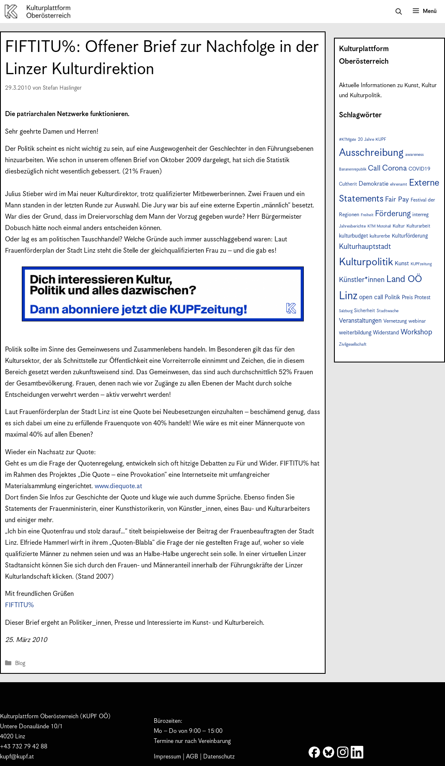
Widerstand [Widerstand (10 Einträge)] (386, 333)
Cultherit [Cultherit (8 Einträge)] (348, 184)
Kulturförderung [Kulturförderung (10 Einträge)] (410, 236)
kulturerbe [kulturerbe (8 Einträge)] (380, 236)
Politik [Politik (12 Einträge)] (392, 297)
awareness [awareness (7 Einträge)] (414, 154)
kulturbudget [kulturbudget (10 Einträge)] (353, 236)
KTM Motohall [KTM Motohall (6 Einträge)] (379, 226)
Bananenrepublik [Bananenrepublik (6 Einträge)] (352, 169)
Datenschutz (219, 756)
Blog (20, 663)
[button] (398, 12)
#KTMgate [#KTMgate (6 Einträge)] (347, 139)
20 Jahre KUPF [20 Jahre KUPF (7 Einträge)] (372, 139)
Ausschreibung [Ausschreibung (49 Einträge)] (371, 153)
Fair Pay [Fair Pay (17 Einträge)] (397, 200)
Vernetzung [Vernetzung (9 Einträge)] (395, 321)
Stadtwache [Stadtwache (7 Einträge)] (387, 310)
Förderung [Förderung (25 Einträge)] (393, 214)
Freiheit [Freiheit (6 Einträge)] (367, 215)
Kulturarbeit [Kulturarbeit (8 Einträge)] (418, 226)
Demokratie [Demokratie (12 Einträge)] (373, 184)
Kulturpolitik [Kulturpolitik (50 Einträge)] (366, 262)
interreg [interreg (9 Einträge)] (420, 214)
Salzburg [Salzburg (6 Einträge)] (345, 311)
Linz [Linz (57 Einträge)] (348, 296)
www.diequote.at (118, 486)
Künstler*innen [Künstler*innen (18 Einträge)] (362, 280)
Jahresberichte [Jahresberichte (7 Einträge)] (352, 226)
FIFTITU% (19, 605)
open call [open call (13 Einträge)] (371, 297)
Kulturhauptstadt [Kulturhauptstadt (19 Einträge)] (365, 247)
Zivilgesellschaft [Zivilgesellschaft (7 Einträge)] (353, 344)
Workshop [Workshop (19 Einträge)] (416, 332)
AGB (192, 756)
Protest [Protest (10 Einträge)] (422, 298)
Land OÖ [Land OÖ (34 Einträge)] (404, 279)
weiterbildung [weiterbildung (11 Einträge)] (355, 332)
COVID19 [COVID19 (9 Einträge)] (419, 169)
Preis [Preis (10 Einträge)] (407, 298)
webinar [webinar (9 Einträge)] (417, 321)
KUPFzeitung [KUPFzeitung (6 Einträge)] (421, 264)
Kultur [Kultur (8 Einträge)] (399, 226)
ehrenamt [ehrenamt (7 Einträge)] (398, 184)
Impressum (167, 756)
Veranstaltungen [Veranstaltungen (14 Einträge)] (360, 320)
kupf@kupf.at (17, 756)
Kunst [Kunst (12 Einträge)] (402, 263)
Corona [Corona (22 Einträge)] (394, 168)
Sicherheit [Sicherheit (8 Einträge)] (364, 310)
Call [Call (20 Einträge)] (374, 168)
